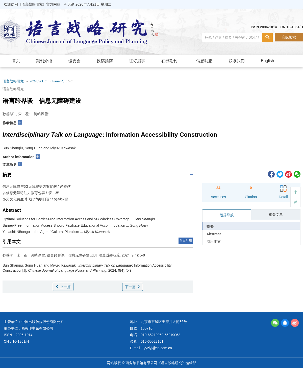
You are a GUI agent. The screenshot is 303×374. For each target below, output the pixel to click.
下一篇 (132, 287)
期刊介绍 (44, 61)
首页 (16, 61)
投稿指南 (105, 61)
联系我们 (237, 61)
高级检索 (289, 37)
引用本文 (214, 242)
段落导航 (227, 215)
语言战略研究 (13, 81)
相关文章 (276, 215)
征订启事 (137, 61)
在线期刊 (170, 61)
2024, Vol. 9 (38, 81)
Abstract (214, 234)
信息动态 (204, 61)
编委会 (74, 61)
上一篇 (63, 287)
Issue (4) (58, 81)
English (267, 61)
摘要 (210, 226)
